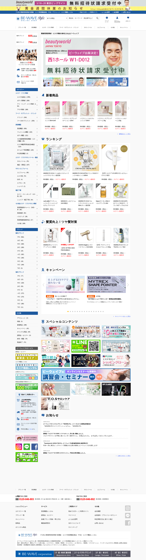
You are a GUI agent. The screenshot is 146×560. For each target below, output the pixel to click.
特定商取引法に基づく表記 (103, 519)
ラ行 (21, 264)
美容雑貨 (22, 213)
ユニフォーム (101, 27)
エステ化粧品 (24, 97)
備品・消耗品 (23, 165)
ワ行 (20, 268)
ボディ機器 (23, 135)
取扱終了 (22, 342)
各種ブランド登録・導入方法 (51, 519)
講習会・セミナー (24, 335)
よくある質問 (106, 12)
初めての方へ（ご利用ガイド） (89, 12)
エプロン (21, 183)
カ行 (20, 240)
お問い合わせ (126, 12)
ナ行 (20, 251)
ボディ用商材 (23, 100)
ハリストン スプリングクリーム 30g (105, 119)
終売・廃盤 (22, 339)
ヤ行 (20, 261)
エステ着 (22, 176)
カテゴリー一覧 (21, 511)
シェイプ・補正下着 (25, 200)
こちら (30, 429)
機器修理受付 (45, 523)
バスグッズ (22, 216)
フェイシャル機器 (25, 132)
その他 (113, 27)
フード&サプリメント (26, 121)
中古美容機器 (23, 153)
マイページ (72, 515)
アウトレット (23, 318)
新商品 (18, 523)
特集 (20, 321)
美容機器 (34, 27)
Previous (43, 108)
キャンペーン (124, 27)
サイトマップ (72, 527)
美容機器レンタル (47, 511)
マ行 (21, 258)
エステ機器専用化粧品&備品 (26, 145)
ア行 (21, 237)
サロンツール (88, 27)
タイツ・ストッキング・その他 (26, 195)
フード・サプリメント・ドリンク (69, 27)
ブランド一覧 (22, 27)
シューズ (21, 186)
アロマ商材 (23, 109)
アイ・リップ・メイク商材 (26, 105)
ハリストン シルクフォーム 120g (122, 119)
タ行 (21, 247)
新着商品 (22, 325)
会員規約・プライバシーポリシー (106, 515)
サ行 (21, 244)
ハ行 (21, 254)
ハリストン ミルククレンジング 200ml (87, 119)
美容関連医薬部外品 (25, 220)
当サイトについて (74, 523)
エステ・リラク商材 (48, 27)
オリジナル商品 (24, 332)
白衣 (20, 179)
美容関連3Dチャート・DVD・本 (26, 208)
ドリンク (22, 117)
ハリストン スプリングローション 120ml (69, 119)
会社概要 (116, 12)
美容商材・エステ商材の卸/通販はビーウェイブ (30, 18)
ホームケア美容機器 (25, 150)
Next (128, 108)
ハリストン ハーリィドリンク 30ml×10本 (52, 119)
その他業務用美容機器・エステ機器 (26, 140)
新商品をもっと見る (124, 134)
